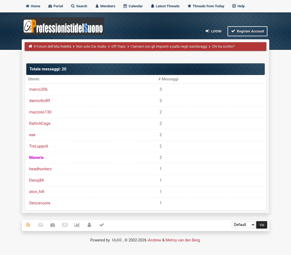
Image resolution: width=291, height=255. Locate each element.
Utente (33, 79)
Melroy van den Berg (182, 240)
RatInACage (39, 123)
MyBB (117, 240)
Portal (55, 6)
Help (238, 6)
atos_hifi (36, 191)
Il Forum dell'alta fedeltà (52, 46)
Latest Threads (165, 6)
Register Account (247, 31)
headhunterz (40, 168)
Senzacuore (39, 203)
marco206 (38, 89)
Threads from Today (205, 6)
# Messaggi (168, 79)
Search (79, 6)
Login (213, 31)
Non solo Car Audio (91, 46)
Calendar (133, 6)
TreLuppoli (38, 146)
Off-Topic (118, 46)
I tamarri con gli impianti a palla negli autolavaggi (169, 46)
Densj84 (36, 180)
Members (105, 6)
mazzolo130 (40, 112)
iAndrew (154, 240)
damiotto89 (39, 100)
